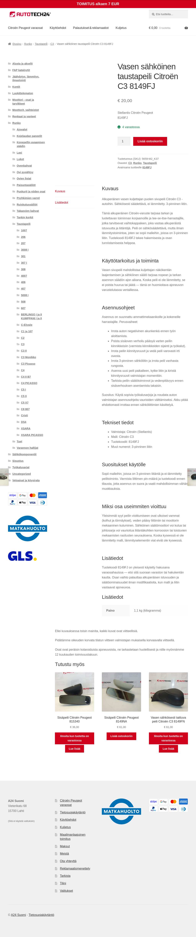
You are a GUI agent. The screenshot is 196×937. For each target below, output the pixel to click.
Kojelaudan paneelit (29, 136)
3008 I (25, 249)
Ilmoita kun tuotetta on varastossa (74, 738)
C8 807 (25, 409)
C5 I (23, 389)
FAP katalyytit (21, 70)
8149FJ (146, 167)
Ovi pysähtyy (25, 172)
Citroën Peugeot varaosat (25, 27)
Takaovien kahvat (28, 210)
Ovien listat (24, 178)
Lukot (20, 159)
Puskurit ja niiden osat (31, 191)
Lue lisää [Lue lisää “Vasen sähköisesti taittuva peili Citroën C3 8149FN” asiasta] (168, 748)
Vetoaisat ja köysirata (26, 480)
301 (23, 256)
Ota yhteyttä (68, 861)
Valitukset (66, 890)
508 (23, 301)
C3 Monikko (28, 357)
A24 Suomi (18, 915)
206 (23, 236)
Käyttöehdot (58, 27)
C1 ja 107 (27, 331)
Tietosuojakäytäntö (73, 812)
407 (23, 288)
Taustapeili (41, 43)
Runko (28, 43)
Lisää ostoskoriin (150, 141)
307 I (24, 262)
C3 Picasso (28, 363)
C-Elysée (26, 324)
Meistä (64, 853)
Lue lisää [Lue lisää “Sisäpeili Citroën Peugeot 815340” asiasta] (74, 748)
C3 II (24, 350)
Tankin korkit (25, 217)
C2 (22, 337)
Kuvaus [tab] (60, 191)
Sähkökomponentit (24, 454)
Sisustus (18, 460)
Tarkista (65, 875)
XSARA (25, 428)
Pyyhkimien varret (28, 198)
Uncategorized (21, 473)
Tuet (19, 441)
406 (23, 282)
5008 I (25, 295)
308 (23, 269)
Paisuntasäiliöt (26, 185)
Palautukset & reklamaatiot (91, 27)
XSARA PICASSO (32, 435)
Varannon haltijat (27, 447)
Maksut (65, 846)
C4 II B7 (26, 376)
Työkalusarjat (20, 467)
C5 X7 (25, 402)
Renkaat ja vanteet (24, 116)
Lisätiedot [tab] (61, 202)
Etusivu (16, 43)
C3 (52, 43)
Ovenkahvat (24, 165)
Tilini (63, 883)
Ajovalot (22, 129)
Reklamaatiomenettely (75, 868)
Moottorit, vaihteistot (25, 109)
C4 (22, 370)
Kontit (16, 86)
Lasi (19, 152)
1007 (24, 230)
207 (23, 243)
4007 (24, 275)
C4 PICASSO (29, 383)
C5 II (24, 396)
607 (23, 308)
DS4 (23, 421)
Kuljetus (121, 27)
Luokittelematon (22, 93)
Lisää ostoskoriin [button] (121, 736)
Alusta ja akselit (22, 63)
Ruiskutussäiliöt (27, 204)
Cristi (24, 415)
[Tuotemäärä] (124, 141)
